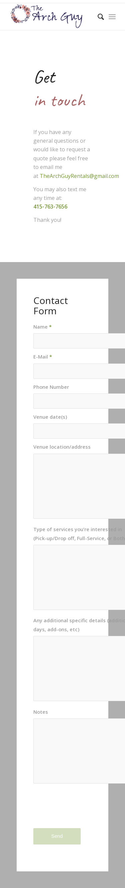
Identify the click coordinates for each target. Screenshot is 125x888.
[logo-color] (51, 16)
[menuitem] (97, 16)
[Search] (97, 16)
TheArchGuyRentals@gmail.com (79, 176)
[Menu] (112, 17)
